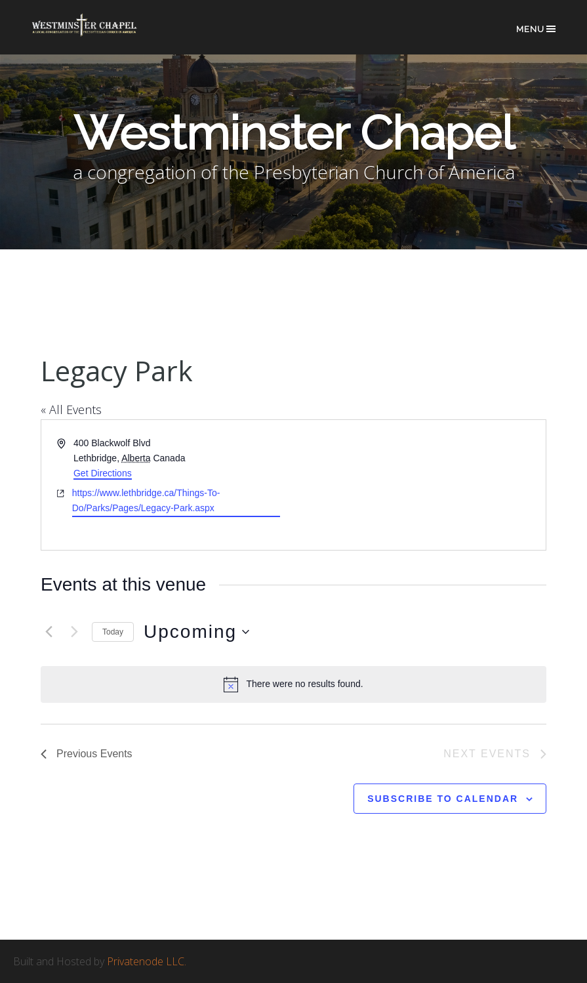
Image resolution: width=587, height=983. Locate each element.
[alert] (293, 684)
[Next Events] (74, 632)
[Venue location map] (419, 485)
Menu (536, 28)
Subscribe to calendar (442, 798)
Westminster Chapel (95, 33)
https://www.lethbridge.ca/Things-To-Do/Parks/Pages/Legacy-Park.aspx (146, 500)
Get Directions (102, 473)
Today (112, 632)
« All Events (71, 409)
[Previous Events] (48, 632)
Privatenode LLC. (146, 961)
